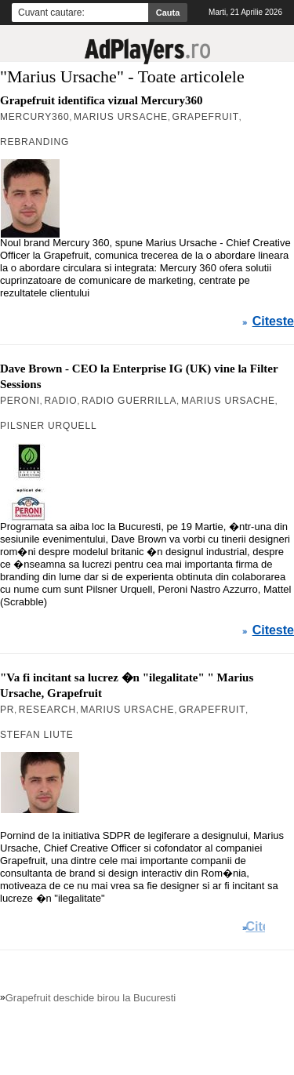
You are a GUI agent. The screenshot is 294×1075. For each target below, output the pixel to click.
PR (7, 709)
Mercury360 (34, 117)
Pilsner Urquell (48, 425)
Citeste (273, 321)
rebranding (34, 142)
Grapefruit (205, 117)
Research (47, 709)
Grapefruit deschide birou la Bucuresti (90, 998)
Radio (60, 400)
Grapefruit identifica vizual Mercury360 (101, 100)
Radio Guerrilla (129, 400)
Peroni (20, 400)
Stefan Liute (37, 734)
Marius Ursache (121, 117)
